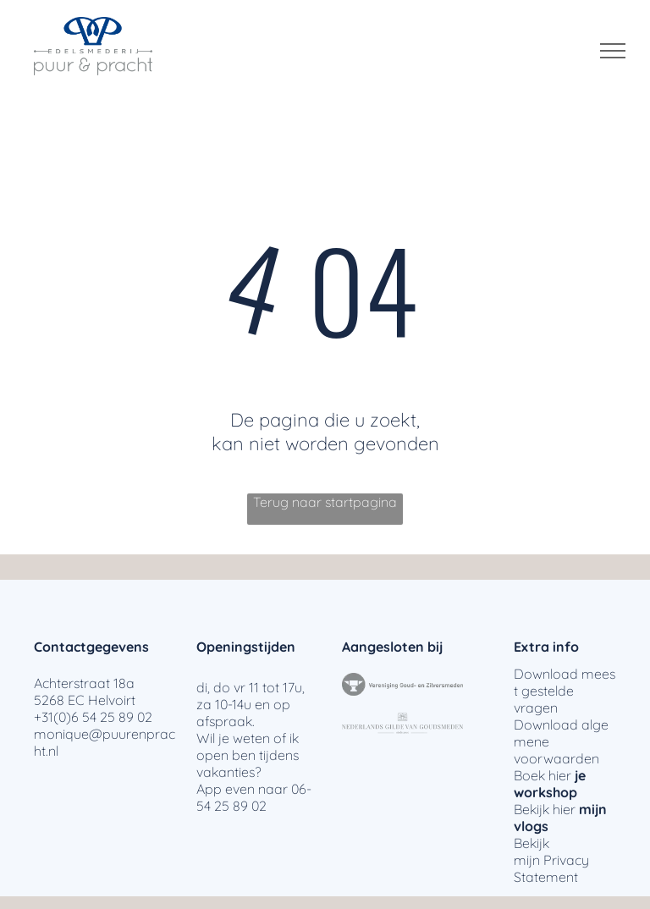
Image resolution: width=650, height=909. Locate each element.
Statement (546, 876)
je (580, 775)
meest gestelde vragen (564, 690)
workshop (545, 792)
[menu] (613, 51)
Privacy (566, 859)
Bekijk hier (545, 809)
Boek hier (542, 775)
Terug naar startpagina (325, 501)
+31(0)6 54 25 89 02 (93, 716)
